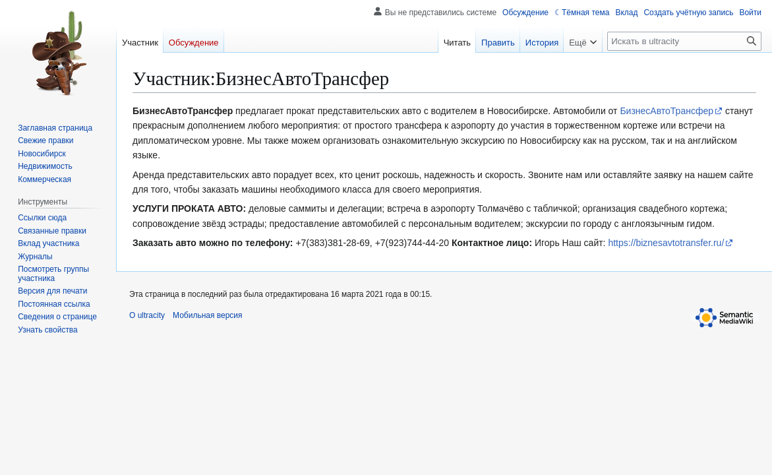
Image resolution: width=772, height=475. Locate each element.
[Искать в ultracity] (684, 41)
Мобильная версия (208, 315)
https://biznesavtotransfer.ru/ (666, 243)
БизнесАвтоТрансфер (666, 111)
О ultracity (147, 315)
